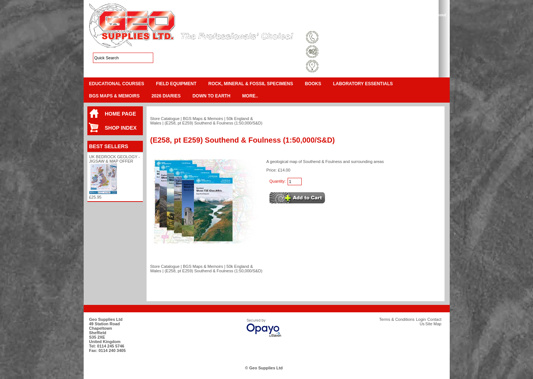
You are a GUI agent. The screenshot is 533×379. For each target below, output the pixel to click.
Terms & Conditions (331, 23)
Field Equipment (176, 83)
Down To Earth (211, 96)
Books (313, 83)
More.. (250, 96)
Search (431, 23)
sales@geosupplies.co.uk (345, 52)
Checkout (437, 15)
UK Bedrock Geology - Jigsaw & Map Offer (114, 158)
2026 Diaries (166, 96)
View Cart (415, 15)
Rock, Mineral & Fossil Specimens (250, 83)
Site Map (365, 23)
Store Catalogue (165, 118)
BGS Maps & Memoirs (114, 96)
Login (385, 23)
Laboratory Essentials (363, 83)
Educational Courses (116, 83)
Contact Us (408, 23)
